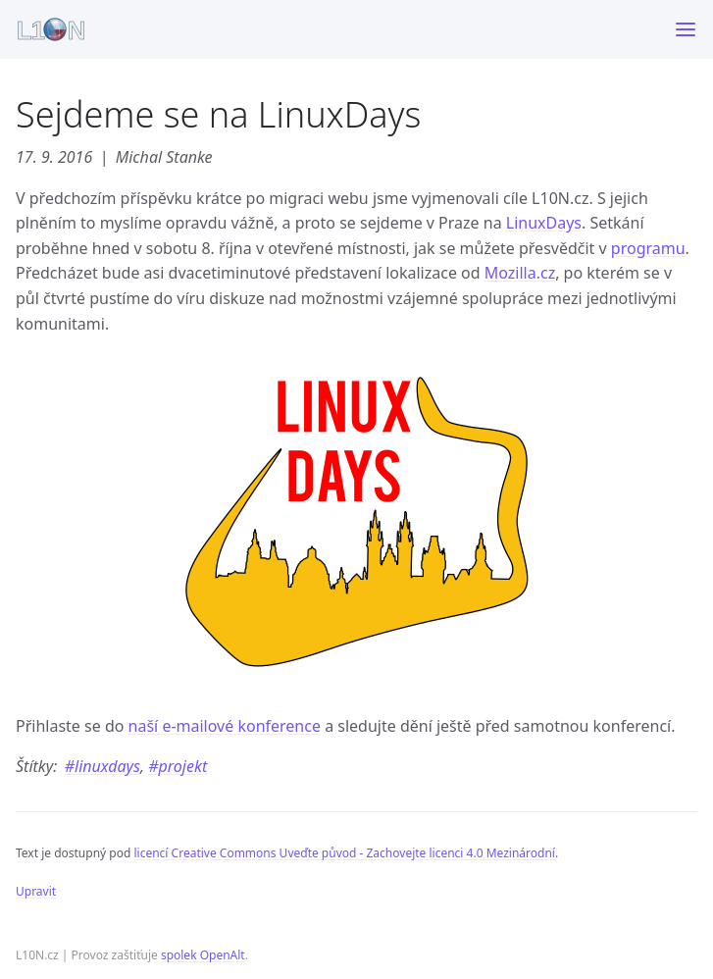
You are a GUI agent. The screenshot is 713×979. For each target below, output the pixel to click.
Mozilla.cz (519, 272)
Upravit (36, 891)
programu (648, 248)
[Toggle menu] (685, 29)
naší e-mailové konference (224, 726)
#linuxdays (102, 766)
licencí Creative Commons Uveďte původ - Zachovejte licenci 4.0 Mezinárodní (343, 853)
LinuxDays (544, 222)
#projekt (177, 766)
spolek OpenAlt (203, 955)
